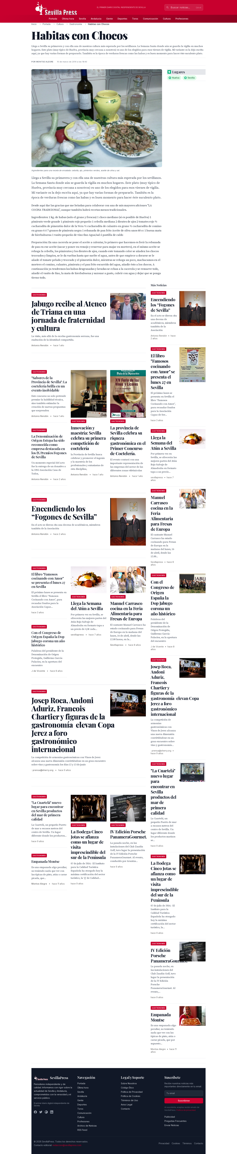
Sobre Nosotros (129, 1083)
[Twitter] (40, 1112)
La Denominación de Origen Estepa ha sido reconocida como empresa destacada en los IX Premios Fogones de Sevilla (49, 446)
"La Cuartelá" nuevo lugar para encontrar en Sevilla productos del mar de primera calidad (47, 810)
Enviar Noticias (171, 1125)
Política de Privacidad (132, 1092)
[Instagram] (46, 1112)
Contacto (125, 1108)
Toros (135, 18)
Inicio (34, 24)
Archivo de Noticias (87, 1125)
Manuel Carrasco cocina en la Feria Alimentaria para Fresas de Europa (126, 610)
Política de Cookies (130, 1096)
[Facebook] (35, 1112)
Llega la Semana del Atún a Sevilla (87, 605)
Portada (53, 18)
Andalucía (96, 18)
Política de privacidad (186, 1110)
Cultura (167, 18)
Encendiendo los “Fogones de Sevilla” (163, 305)
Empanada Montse (45, 861)
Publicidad (169, 1116)
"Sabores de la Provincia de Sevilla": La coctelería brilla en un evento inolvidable (49, 384)
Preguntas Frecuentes (175, 1121)
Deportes (122, 18)
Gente (109, 18)
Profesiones (181, 18)
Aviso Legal (126, 1104)
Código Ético (127, 1087)
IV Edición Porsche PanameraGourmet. (128, 834)
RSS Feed (82, 1130)
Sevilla (82, 18)
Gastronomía (76, 24)
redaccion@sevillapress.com (67, 1145)
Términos (187, 1143)
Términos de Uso (129, 1100)
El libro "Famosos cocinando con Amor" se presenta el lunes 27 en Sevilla (48, 580)
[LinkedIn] (51, 1112)
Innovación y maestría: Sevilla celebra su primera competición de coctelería (88, 438)
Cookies (176, 1143)
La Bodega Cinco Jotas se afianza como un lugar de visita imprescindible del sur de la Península (88, 844)
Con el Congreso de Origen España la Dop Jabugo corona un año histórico (48, 638)
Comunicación (150, 18)
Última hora (68, 18)
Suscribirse (184, 1100)
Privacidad (164, 1143)
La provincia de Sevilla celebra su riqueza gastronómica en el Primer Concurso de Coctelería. (128, 440)
